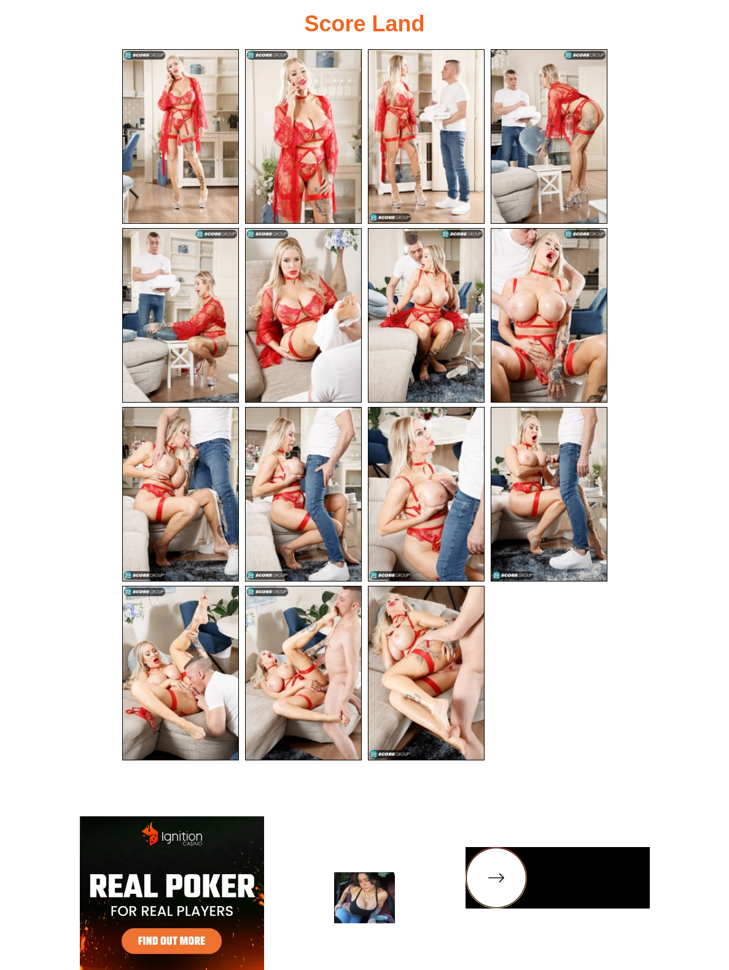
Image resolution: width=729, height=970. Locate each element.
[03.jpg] (426, 136)
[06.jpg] (303, 315)
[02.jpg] (303, 136)
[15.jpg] (426, 673)
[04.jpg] (549, 136)
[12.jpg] (549, 494)
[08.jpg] (549, 315)
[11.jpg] (426, 494)
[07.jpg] (426, 315)
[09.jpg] (180, 494)
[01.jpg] (180, 136)
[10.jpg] (303, 494)
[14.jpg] (303, 673)
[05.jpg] (180, 315)
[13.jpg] (180, 673)
